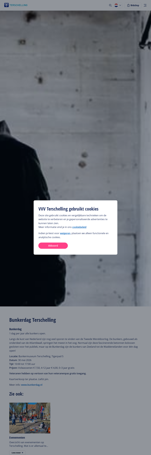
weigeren (65, 233)
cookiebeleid (79, 227)
